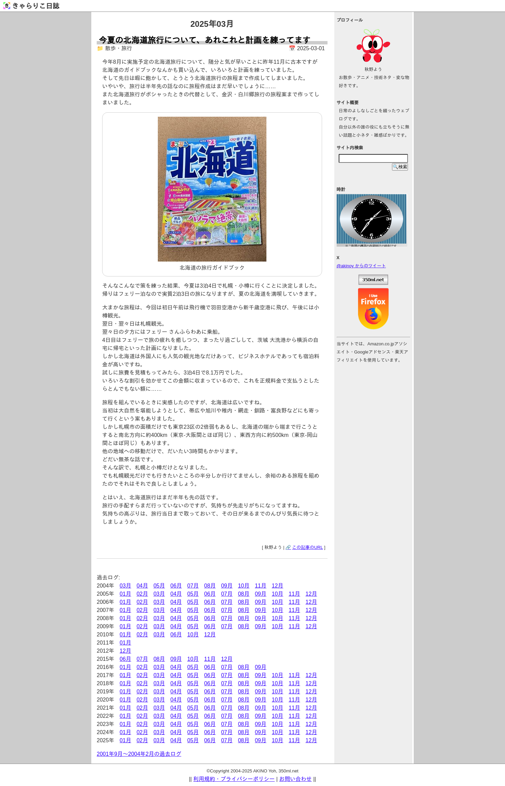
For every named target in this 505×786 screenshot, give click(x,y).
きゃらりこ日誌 (31, 6)
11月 (260, 586)
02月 (142, 594)
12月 (277, 586)
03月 (125, 586)
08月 (210, 586)
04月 (142, 586)
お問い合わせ (295, 779)
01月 (125, 594)
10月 (243, 586)
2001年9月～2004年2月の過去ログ (139, 754)
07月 (193, 586)
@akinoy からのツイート (361, 265)
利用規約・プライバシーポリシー (234, 779)
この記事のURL (307, 547)
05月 (159, 586)
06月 (176, 586)
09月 (226, 586)
